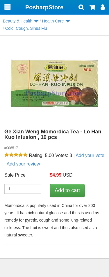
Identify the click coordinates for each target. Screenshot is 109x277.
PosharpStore (44, 7)
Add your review (23, 163)
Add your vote (90, 155)
